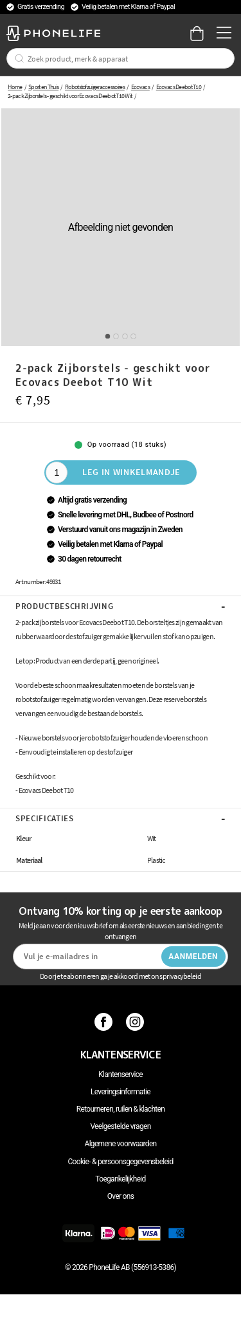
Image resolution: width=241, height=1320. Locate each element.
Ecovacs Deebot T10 (178, 87)
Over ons (120, 1196)
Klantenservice (120, 1074)
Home (15, 87)
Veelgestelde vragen (120, 1126)
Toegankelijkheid (120, 1178)
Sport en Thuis (43, 87)
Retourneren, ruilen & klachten (120, 1109)
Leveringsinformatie (120, 1091)
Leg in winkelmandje (131, 472)
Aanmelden (193, 956)
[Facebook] (105, 1021)
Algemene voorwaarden (121, 1143)
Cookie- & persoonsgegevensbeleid (121, 1161)
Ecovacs (140, 87)
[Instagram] (136, 1021)
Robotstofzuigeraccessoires (95, 87)
